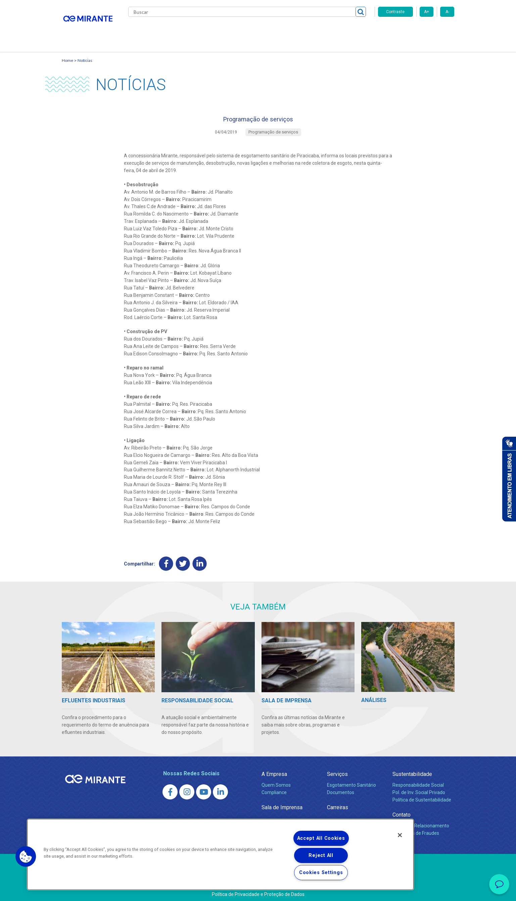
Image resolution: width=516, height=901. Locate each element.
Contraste (395, 11)
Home (67, 52)
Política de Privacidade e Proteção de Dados (258, 891)
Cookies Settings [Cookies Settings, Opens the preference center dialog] (321, 872)
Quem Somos (276, 781)
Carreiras (284, 30)
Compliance (274, 789)
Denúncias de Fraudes (415, 829)
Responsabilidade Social (418, 781)
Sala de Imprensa (282, 804)
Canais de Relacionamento (420, 822)
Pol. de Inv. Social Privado (418, 789)
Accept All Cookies (321, 838)
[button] (26, 856)
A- (447, 11)
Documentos (340, 789)
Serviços (337, 771)
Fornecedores (320, 30)
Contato (355, 30)
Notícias (85, 52)
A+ (426, 11)
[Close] (399, 835)
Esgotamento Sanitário (351, 781)
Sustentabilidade (412, 771)
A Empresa (274, 771)
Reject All (321, 855)
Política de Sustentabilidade (421, 796)
